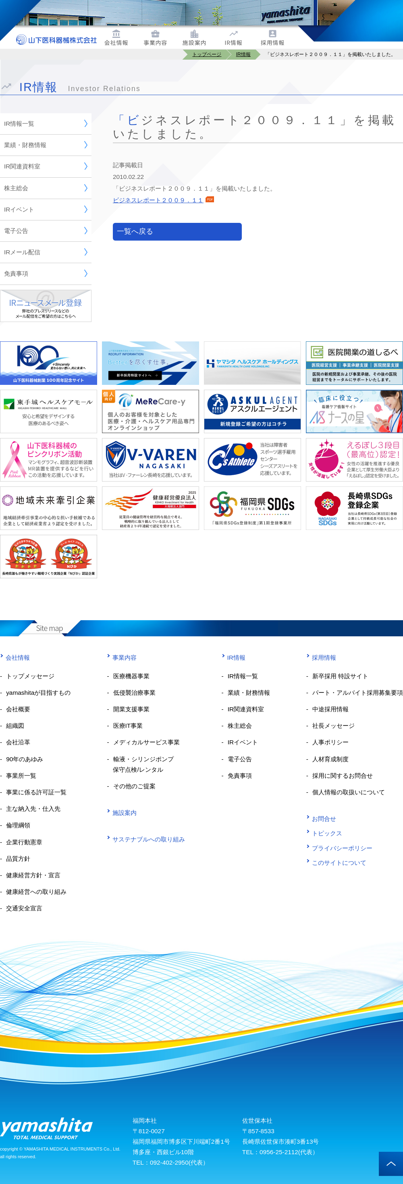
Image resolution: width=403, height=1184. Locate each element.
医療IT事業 (128, 725)
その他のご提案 (134, 786)
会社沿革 (18, 742)
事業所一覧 (21, 775)
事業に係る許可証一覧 (36, 792)
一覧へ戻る (135, 231)
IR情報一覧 (45, 123)
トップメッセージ (30, 676)
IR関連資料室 (45, 166)
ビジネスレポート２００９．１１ (163, 200)
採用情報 (321, 657)
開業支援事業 (131, 709)
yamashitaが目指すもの (38, 692)
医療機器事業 (131, 676)
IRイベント (45, 209)
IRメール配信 (45, 251)
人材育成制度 (330, 759)
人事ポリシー (330, 742)
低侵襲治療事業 (134, 692)
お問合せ (321, 818)
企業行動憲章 (24, 842)
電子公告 (45, 230)
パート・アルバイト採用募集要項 (357, 692)
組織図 (15, 725)
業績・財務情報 (45, 144)
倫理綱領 (18, 825)
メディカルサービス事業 (146, 742)
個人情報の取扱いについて (348, 792)
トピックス (324, 833)
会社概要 (18, 709)
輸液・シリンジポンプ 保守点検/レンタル (140, 764)
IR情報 (233, 657)
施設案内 (122, 812)
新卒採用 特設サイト (340, 676)
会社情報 (15, 657)
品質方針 (18, 858)
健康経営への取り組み (36, 891)
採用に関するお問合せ (342, 775)
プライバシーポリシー (339, 847)
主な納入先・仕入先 (33, 808)
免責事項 (45, 273)
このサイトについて (336, 862)
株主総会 (45, 187)
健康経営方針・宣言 (33, 875)
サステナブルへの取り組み (146, 839)
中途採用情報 (330, 709)
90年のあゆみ (24, 759)
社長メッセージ (333, 725)
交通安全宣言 (24, 908)
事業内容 (122, 657)
